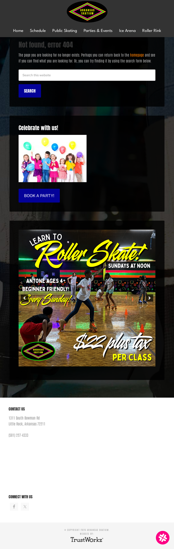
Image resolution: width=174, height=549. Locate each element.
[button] (24, 298)
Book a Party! (39, 195)
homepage (137, 55)
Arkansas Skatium (87, 12)
